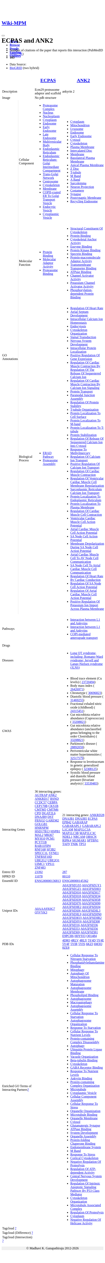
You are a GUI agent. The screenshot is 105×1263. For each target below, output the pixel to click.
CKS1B (53, 806)
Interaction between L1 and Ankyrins (85, 621)
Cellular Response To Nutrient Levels (84, 1033)
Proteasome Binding (50, 271)
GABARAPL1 (71, 826)
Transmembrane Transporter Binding (83, 266)
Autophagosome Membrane (80, 989)
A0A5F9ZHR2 (92, 918)
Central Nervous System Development (86, 1178)
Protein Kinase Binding (85, 250)
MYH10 (40, 838)
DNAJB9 (41, 817)
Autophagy (77, 1046)
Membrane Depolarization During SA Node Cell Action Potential (87, 547)
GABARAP (80, 822)
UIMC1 (40, 864)
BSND (54, 798)
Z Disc (74, 168)
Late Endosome (49, 136)
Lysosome (76, 129)
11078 (39, 876)
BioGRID (16, 68)
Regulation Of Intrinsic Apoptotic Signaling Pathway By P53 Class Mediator (85, 1189)
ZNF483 (40, 867)
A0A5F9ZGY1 (91, 885)
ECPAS (48, 80)
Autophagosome (80, 998)
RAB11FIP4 (43, 845)
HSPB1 (55, 831)
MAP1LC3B (70, 833)
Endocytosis (78, 326)
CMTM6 (52, 809)
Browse (15, 45)
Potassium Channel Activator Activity (82, 284)
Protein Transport (81, 391)
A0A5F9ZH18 (71, 896)
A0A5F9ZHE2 (71, 907)
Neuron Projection (82, 187)
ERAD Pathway (48, 454)
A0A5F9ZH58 (91, 899)
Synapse (75, 194)
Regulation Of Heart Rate (86, 308)
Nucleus (48, 112)
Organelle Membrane (84, 1118)
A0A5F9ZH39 (71, 899)
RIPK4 (66, 840)
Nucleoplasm (51, 116)
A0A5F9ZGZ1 (71, 889)
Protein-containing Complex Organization (85, 1083)
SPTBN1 (93, 840)
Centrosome (50, 181)
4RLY (83, 940)
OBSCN (91, 836)
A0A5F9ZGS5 (71, 885)
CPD (38, 813)
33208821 (78, 722)
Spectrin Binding (81, 254)
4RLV (74, 940)
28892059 (76, 747)
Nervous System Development (80, 342)
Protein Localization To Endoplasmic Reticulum (85, 498)
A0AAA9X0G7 (45, 908)
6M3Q (98, 944)
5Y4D (92, 940)
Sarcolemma (78, 183)
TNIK (74, 844)
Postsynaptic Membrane (85, 197)
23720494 (88, 682)
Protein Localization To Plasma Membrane (85, 505)
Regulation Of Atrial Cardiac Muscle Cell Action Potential (83, 594)
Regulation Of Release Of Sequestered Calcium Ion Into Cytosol (87, 442)
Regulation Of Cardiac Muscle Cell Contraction (86, 512)
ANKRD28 (97, 815)
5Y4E (100, 940)
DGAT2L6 (48, 813)
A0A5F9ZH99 (91, 903)
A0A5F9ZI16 (71, 925)
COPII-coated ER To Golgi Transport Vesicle (52, 198)
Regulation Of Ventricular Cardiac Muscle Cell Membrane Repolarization (87, 482)
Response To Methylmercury (80, 451)
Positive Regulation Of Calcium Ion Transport (85, 465)
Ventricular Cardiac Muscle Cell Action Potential (82, 522)
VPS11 (49, 864)
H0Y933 (80, 936)
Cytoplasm (50, 120)
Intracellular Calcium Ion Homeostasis (86, 320)
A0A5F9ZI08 (91, 921)
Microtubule (78, 1089)
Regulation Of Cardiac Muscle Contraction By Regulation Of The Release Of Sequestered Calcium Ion (85, 370)
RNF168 (40, 849)
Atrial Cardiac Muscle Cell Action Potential (84, 530)
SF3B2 (51, 849)
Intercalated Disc (81, 150)
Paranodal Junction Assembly (82, 396)
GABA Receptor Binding (86, 1067)
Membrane (50, 188)
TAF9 (66, 844)
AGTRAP (41, 795)
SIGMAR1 (79, 840)
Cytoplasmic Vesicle (51, 215)
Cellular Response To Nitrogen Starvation (84, 957)
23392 (39, 872)
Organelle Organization (85, 1111)
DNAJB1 (68, 818)
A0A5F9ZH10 (71, 892)
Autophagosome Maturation (80, 982)
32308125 (90, 769)
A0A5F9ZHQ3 (72, 918)
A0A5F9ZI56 (89, 928)
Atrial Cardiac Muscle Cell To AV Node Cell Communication (84, 558)
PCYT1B (41, 842)
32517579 (76, 758)
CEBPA (52, 802)
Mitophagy (77, 969)
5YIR (74, 944)
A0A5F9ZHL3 (90, 910)
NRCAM (79, 836)
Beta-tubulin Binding (84, 1060)
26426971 (76, 689)
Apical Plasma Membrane (87, 165)
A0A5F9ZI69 (71, 932)
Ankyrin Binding (81, 1078)
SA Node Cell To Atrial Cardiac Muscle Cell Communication (85, 569)
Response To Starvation (85, 1027)
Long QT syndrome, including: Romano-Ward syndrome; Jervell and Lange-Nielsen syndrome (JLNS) (86, 660)
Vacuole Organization (84, 1056)
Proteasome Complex (50, 107)
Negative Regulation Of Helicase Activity (85, 1221)
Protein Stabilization (83, 435)
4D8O (66, 940)
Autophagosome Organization (80, 1022)
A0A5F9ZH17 (91, 892)
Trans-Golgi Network (50, 175)
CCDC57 (41, 802)
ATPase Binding (80, 272)
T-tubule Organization (84, 409)
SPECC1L (41, 853)
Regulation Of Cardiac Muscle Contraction (84, 472)
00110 (66, 876)
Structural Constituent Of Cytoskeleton (86, 230)
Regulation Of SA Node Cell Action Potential (85, 585)
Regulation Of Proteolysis (87, 1212)
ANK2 (83, 80)
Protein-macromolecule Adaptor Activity (85, 259)
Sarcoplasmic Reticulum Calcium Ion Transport (86, 491)
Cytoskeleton (51, 185)
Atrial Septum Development (79, 313)
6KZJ (89, 944)
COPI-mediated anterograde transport (84, 635)
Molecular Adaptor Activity (49, 263)
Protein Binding (48, 253)
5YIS (81, 944)
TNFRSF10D (43, 856)
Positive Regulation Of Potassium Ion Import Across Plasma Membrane (87, 605)
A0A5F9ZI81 (89, 932)
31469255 (76, 700)
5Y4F (65, 944)
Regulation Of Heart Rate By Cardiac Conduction (86, 577)
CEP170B (41, 806)
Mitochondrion (80, 125)
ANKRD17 (42, 798)
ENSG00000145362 (75, 881)
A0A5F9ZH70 (71, 903)
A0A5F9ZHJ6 (71, 910)
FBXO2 (40, 820)
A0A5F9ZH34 (91, 896)
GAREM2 (52, 820)
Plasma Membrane (82, 147)
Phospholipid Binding (84, 995)
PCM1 (50, 838)
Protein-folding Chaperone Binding (82, 1141)
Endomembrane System (85, 1147)
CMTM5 (40, 809)
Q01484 (91, 936)
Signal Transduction (83, 337)
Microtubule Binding (83, 1114)
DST (50, 817)
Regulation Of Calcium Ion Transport (85, 458)
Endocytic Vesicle (49, 208)
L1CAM (67, 829)
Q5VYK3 (41, 912)
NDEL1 (67, 836)
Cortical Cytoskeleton (84, 1158)
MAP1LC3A (82, 829)
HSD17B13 (42, 831)
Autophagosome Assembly (80, 1007)
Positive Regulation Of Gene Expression (85, 357)
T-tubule (75, 172)
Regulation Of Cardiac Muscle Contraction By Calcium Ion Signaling (85, 384)
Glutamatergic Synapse (85, 1125)
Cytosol (75, 139)
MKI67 (49, 835)
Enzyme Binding (81, 246)
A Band (75, 179)
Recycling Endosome (84, 201)
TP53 (82, 844)
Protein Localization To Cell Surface (85, 415)
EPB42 (66, 822)
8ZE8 (65, 947)
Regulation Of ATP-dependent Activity (83, 1170)
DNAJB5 (81, 818)
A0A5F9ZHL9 (71, 914)
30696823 (94, 693)
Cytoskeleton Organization (78, 331)
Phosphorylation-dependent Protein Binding (82, 293)
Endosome (49, 123)
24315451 (76, 711)
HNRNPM (41, 827)
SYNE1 (54, 853)
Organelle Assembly (83, 1136)
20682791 (16, 54)
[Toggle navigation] (3, 35)
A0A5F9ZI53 (71, 928)
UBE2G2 (41, 860)
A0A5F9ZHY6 (72, 921)
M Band (75, 176)
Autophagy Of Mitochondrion (80, 975)
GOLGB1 (41, 824)
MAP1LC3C (88, 833)
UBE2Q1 (53, 860)
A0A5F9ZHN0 (91, 914)
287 (64, 872)
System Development (84, 1132)
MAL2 (39, 835)
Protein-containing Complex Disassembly (84, 1040)
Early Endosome (49, 128)
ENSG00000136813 (48, 881)
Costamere (77, 190)
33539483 (90, 783)
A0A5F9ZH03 (91, 889)
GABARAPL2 (91, 826)
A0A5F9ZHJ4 (91, 907)
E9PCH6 (68, 936)
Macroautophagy (81, 1002)
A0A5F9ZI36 (89, 925)
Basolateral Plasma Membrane (82, 159)
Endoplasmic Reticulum (51, 150)
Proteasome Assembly (50, 462)
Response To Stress (82, 1154)
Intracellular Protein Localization (83, 349)
